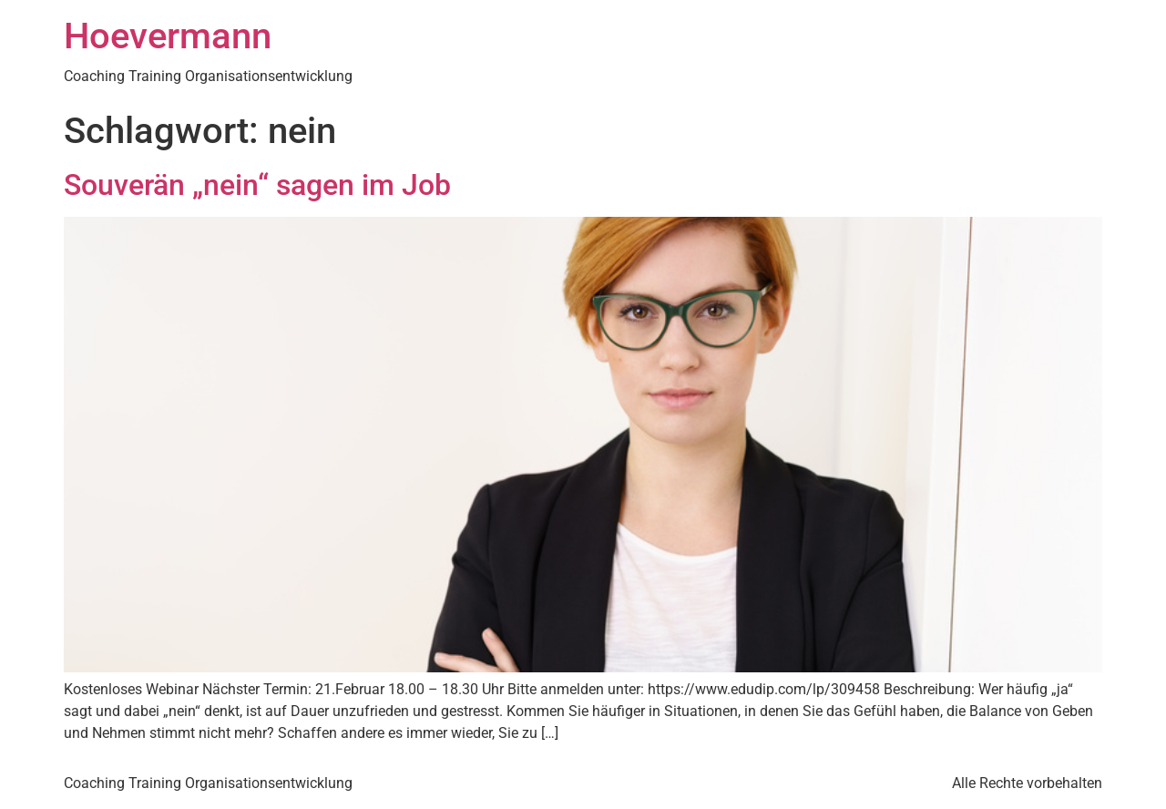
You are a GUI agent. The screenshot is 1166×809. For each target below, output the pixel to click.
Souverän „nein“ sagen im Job (257, 185)
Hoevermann (167, 36)
